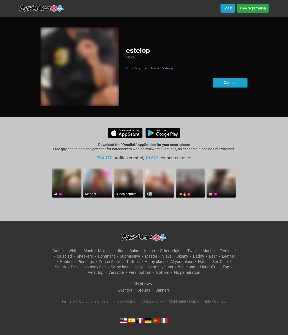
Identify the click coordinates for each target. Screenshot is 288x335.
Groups (143, 290)
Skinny (182, 256)
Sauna (60, 267)
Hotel (202, 261)
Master (151, 256)
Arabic (57, 251)
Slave (167, 256)
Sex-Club (220, 261)
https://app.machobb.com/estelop (149, 68)
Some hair (119, 267)
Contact (230, 83)
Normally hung (160, 267)
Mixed (103, 251)
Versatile (116, 272)
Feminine (228, 251)
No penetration (187, 272)
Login (227, 8)
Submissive (130, 256)
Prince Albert (110, 261)
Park (75, 267)
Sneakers (85, 256)
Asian (134, 251)
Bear (213, 256)
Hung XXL (209, 267)
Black (88, 251)
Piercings (85, 261)
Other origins (171, 251)
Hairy (138, 267)
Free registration (253, 8)
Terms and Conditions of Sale (84, 301)
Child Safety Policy (184, 301)
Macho (208, 251)
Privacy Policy (124, 301)
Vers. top (96, 272)
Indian (149, 251)
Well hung (186, 267)
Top (226, 267)
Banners (162, 290)
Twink (192, 251)
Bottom (162, 272)
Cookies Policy (152, 301)
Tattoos (133, 261)
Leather (228, 256)
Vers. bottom (140, 272)
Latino (118, 251)
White (73, 251)
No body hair (95, 267)
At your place (181, 261)
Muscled (64, 256)
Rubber (66, 261)
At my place (155, 261)
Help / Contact (215, 301)
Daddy (198, 256)
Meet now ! (144, 283)
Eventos (125, 290)
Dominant (106, 256)
